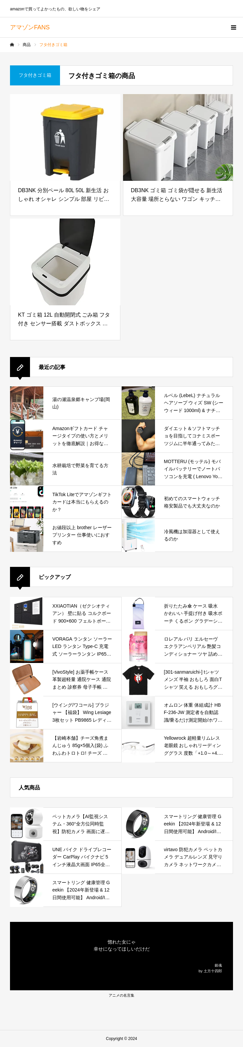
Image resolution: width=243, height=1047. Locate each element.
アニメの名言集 (121, 995)
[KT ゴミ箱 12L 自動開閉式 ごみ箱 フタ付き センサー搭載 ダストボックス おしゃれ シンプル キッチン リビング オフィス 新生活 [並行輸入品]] (65, 262)
